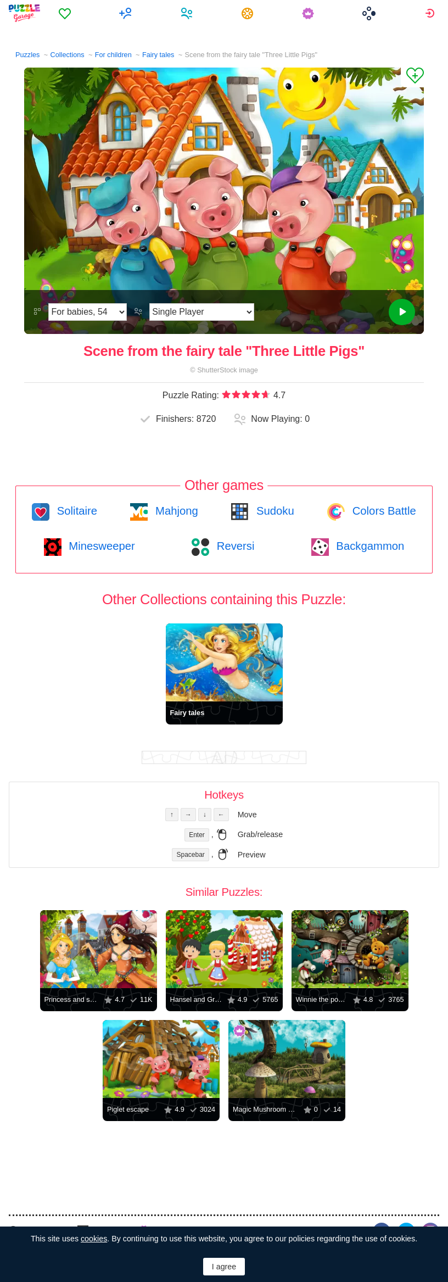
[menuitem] (66, 13)
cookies (94, 1238)
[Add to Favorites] (412, 77)
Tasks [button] (249, 13)
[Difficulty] (87, 312)
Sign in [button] (431, 13)
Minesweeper (100, 546)
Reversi (234, 546)
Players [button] (188, 13)
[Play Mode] (201, 312)
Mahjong (175, 511)
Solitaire (75, 511)
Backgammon (369, 546)
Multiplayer (127, 13)
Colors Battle (382, 511)
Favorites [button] (66, 13)
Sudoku (273, 511)
